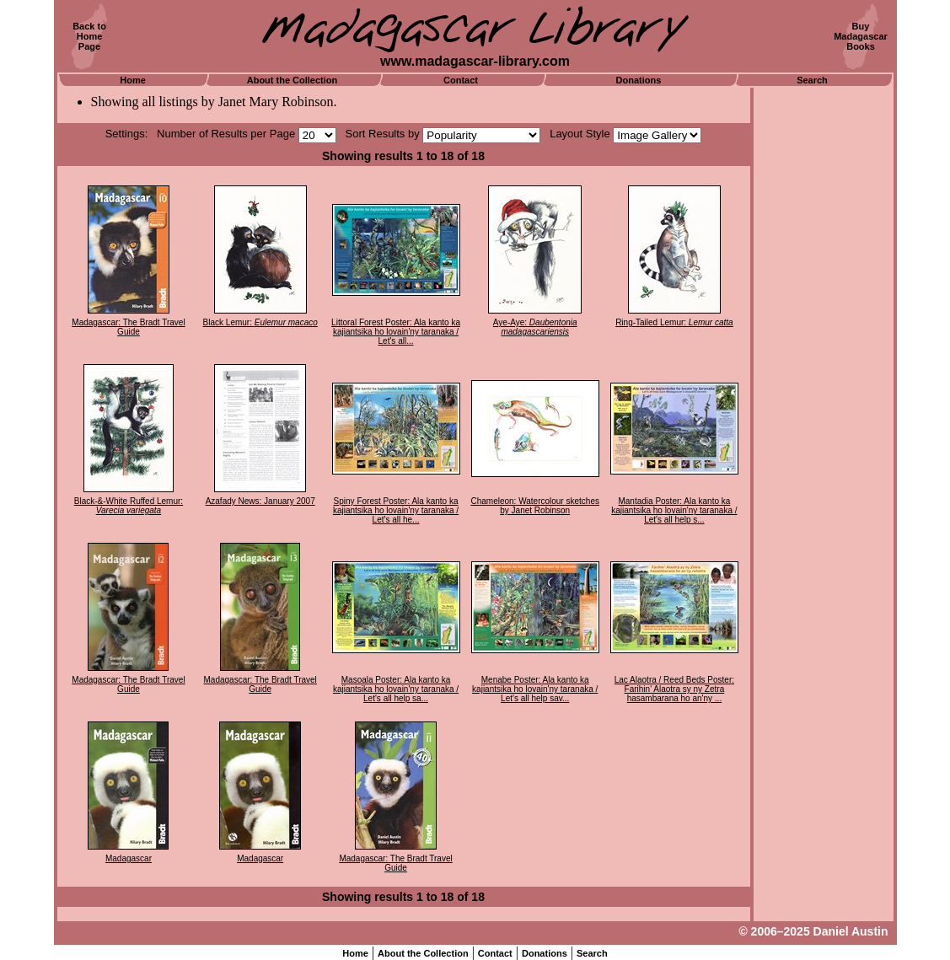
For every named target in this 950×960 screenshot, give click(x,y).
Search (812, 80)
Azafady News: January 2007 (260, 501)
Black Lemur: (260, 322)
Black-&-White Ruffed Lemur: (128, 505)
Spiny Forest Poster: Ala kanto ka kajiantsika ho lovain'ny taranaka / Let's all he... (396, 510)
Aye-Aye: (535, 327)
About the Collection (292, 80)
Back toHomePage (89, 36)
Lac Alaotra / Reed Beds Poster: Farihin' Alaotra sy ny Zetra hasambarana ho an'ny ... (674, 689)
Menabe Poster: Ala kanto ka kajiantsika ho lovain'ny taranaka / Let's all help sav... (535, 689)
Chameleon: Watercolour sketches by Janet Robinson (534, 505)
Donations (639, 80)
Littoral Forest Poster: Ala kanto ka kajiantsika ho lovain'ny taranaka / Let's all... (395, 332)
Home (133, 80)
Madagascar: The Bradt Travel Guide (128, 327)
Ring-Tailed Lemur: (674, 322)
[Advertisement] (823, 341)
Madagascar (128, 858)
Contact (460, 80)
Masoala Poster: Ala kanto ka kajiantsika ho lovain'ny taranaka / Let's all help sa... (396, 689)
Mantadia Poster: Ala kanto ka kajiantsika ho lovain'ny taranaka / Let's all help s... (674, 510)
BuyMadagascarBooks (861, 36)
